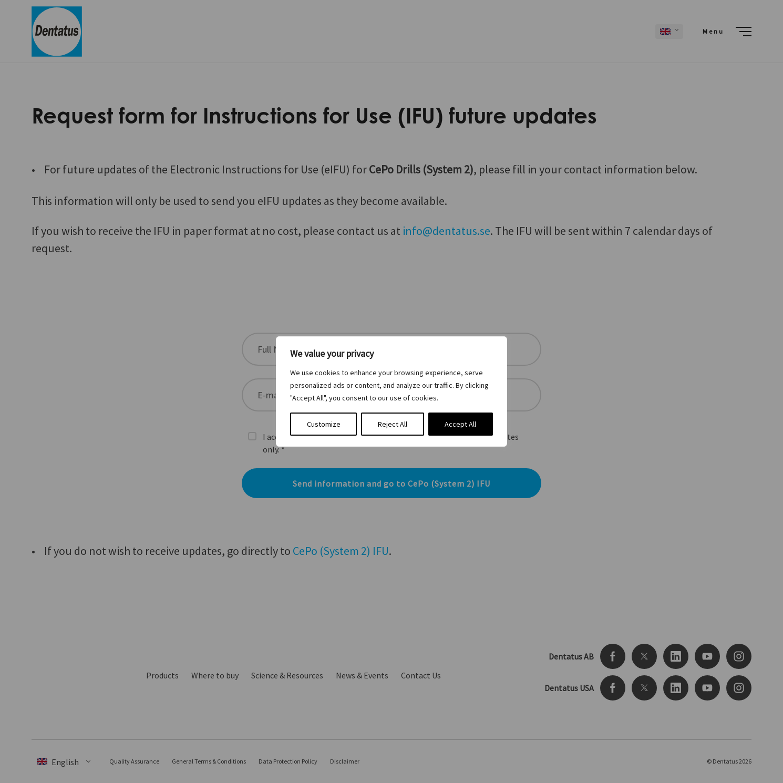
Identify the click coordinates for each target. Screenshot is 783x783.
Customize (324, 424)
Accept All (460, 424)
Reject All (392, 424)
